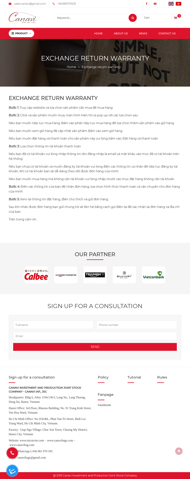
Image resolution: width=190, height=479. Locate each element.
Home (98, 33)
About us (121, 33)
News (143, 33)
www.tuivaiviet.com (32, 440)
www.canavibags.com (60, 440)
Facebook (104, 405)
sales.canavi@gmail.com (30, 3)
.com (31, 444)
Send (95, 347)
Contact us (167, 33)
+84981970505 (67, 3)
